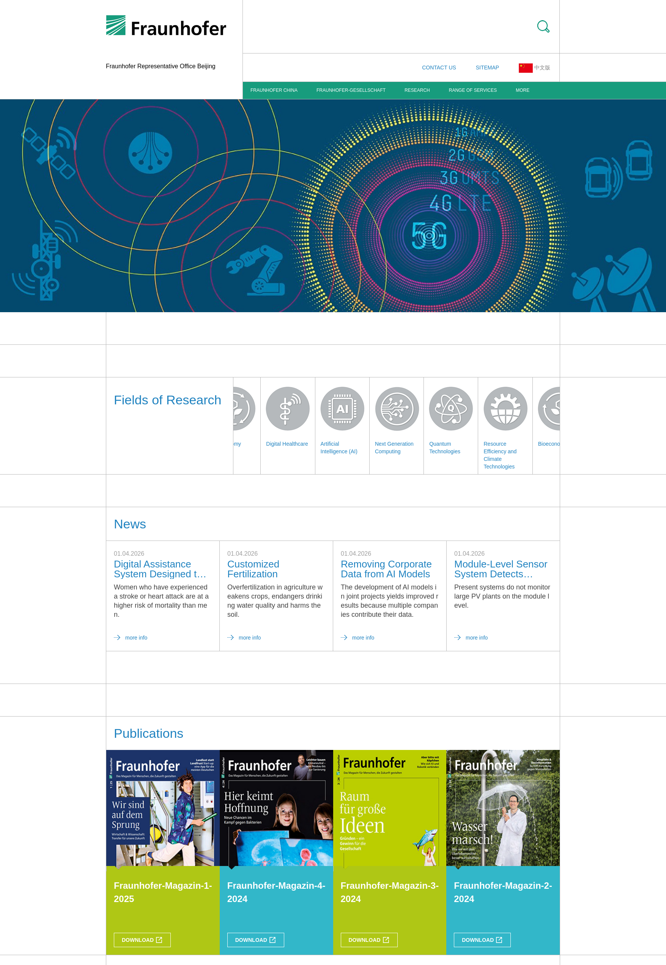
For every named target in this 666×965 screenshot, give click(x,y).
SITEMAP (487, 67)
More (522, 90)
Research (417, 90)
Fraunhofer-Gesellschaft (351, 90)
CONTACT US (439, 67)
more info (136, 638)
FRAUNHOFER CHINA (274, 90)
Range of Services (473, 90)
